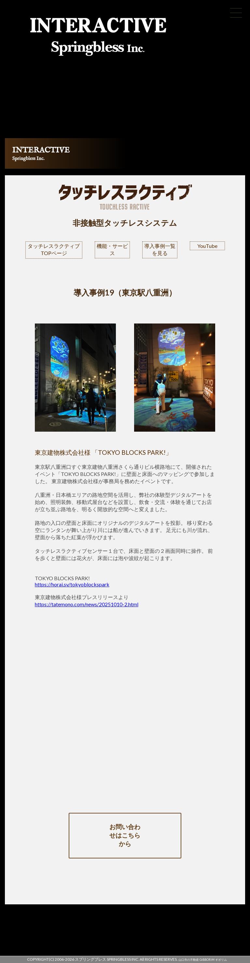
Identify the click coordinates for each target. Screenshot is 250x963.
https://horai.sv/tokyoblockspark (72, 584)
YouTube (207, 246)
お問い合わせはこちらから (124, 835)
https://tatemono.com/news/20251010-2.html (86, 604)
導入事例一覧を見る (159, 249)
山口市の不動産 (188, 959)
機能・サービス (112, 249)
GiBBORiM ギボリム (213, 959)
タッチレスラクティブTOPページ (54, 249)
